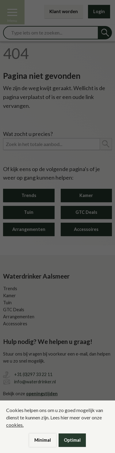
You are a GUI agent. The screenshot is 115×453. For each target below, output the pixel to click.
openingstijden (42, 393)
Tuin (28, 212)
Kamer (86, 195)
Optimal (72, 440)
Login (99, 11)
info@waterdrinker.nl (35, 381)
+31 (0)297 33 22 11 (33, 374)
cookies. (15, 425)
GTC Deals (86, 212)
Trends (28, 195)
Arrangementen (28, 229)
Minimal (42, 440)
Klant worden (63, 11)
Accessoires (86, 229)
